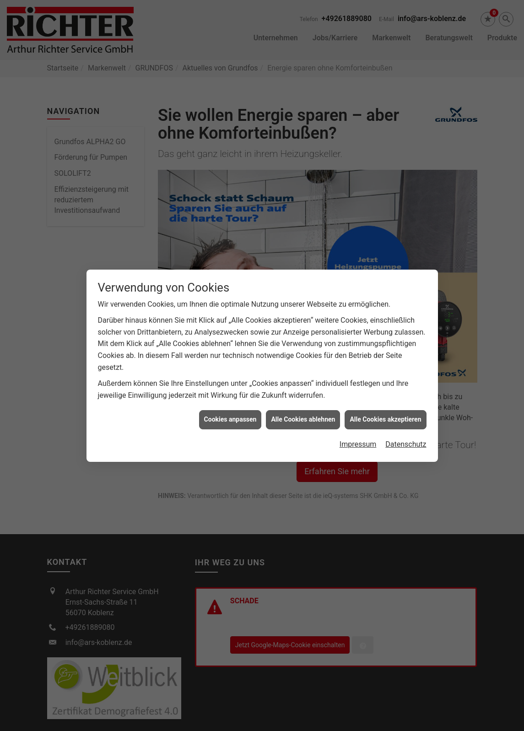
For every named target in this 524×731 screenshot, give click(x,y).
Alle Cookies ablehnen (303, 414)
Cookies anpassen (230, 414)
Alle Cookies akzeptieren (385, 414)
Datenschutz (405, 438)
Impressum (358, 438)
